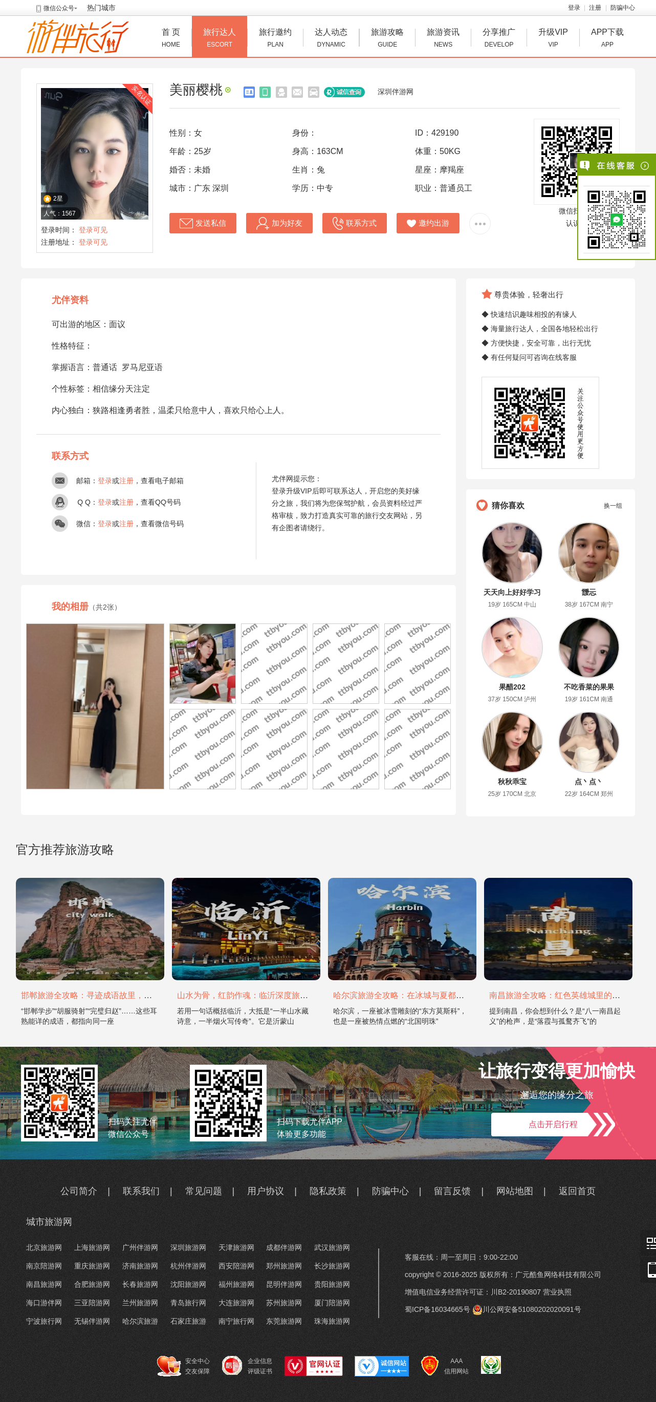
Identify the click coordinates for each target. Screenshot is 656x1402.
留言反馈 (452, 1191)
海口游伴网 (44, 1303)
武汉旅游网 (332, 1247)
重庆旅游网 (92, 1266)
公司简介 (78, 1191)
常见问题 (203, 1191)
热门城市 (101, 8)
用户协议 (265, 1191)
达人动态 (331, 39)
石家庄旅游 (188, 1321)
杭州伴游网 (188, 1266)
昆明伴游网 (284, 1284)
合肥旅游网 (92, 1284)
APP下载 (607, 39)
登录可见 (93, 230)
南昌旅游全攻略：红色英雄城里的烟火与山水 (571, 995)
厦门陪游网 (332, 1303)
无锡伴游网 (92, 1321)
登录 (574, 7)
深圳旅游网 (188, 1247)
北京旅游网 (44, 1247)
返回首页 (577, 1191)
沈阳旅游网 (188, 1284)
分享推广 (499, 39)
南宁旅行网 (236, 1321)
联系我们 (141, 1191)
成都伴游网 (284, 1247)
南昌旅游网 (44, 1284)
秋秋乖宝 (512, 782)
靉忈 (589, 592)
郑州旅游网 (284, 1266)
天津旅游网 (236, 1247)
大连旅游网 (236, 1303)
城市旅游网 (49, 1222)
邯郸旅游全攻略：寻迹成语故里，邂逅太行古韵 (107, 995)
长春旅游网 (140, 1284)
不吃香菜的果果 (589, 687)
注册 (595, 7)
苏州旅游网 (284, 1303)
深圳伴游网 (395, 92)
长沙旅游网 (332, 1266)
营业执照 (557, 1292)
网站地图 (514, 1191)
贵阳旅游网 (332, 1284)
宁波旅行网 (44, 1321)
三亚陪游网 (92, 1303)
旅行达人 (219, 39)
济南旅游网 (140, 1266)
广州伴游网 (140, 1247)
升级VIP (553, 39)
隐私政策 (328, 1191)
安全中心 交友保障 (183, 1366)
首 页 (171, 39)
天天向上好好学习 (512, 592)
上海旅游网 (92, 1247)
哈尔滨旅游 (140, 1321)
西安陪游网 (236, 1266)
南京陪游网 (44, 1266)
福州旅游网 (236, 1284)
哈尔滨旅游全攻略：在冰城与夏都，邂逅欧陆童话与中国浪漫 (443, 995)
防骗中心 (622, 7)
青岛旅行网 (188, 1303)
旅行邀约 (275, 39)
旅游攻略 (387, 39)
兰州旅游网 (140, 1303)
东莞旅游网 (284, 1321)
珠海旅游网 (332, 1321)
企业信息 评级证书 (247, 1365)
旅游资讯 (443, 39)
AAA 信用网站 (445, 1366)
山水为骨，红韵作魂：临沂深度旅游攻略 (250, 995)
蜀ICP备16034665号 (437, 1309)
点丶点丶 (589, 782)
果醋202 (512, 687)
